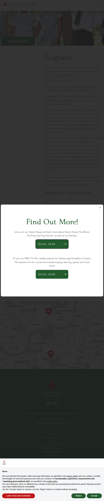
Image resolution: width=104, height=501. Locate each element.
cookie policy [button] (52, 481)
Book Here (47, 244)
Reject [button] (78, 496)
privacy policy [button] (72, 476)
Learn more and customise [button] (18, 496)
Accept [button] (94, 496)
